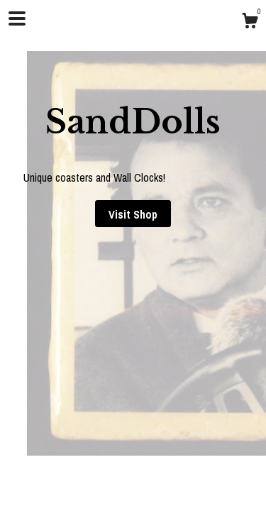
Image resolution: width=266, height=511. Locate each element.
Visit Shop (133, 214)
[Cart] (249, 22)
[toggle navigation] (17, 18)
